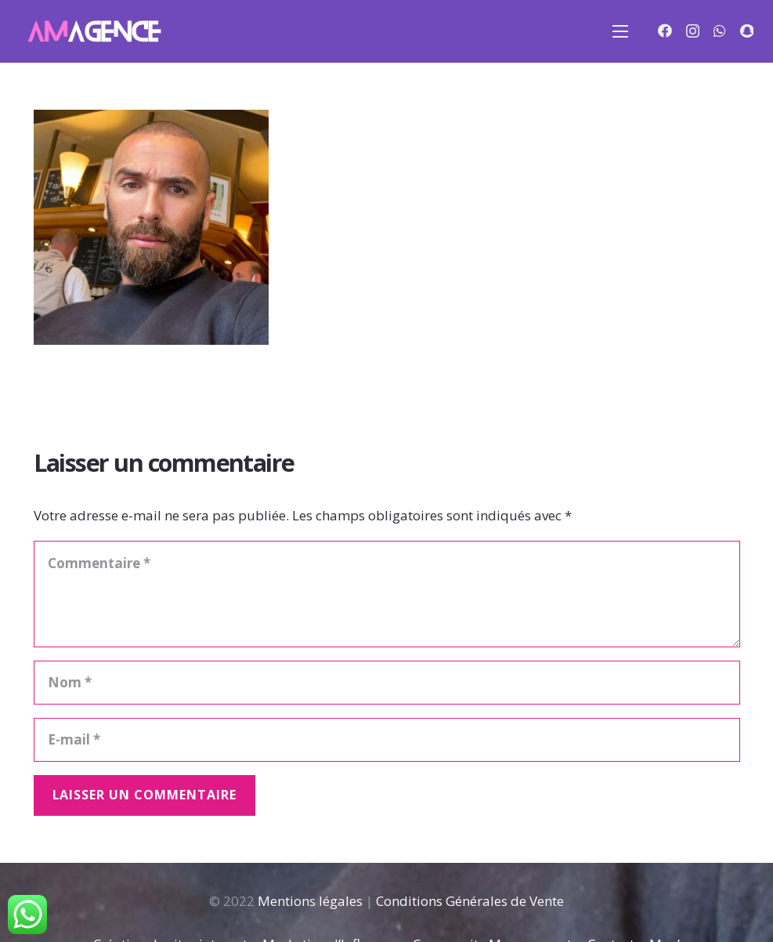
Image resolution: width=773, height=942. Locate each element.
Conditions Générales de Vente (470, 901)
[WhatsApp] (719, 31)
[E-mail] (387, 740)
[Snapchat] (746, 31)
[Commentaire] (387, 594)
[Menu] (620, 31)
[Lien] (93, 31)
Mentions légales (310, 901)
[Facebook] (665, 31)
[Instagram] (692, 31)
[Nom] (387, 683)
